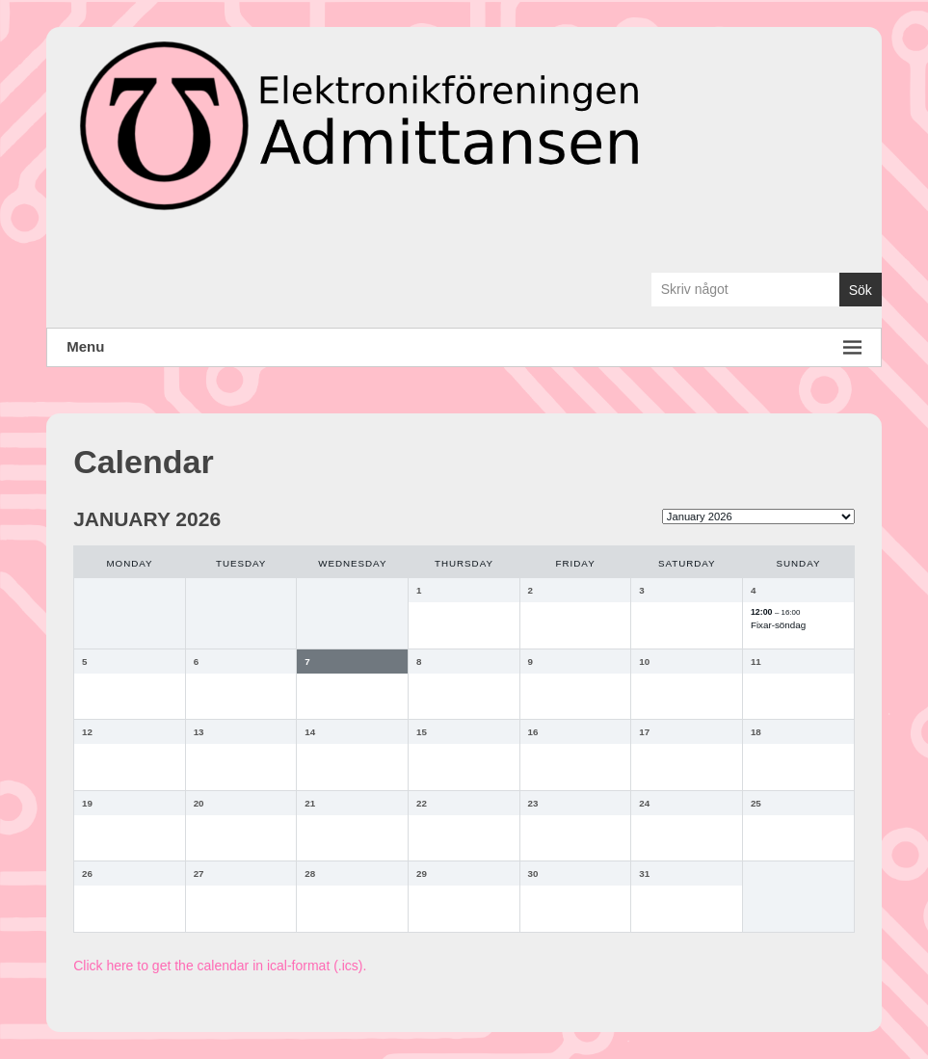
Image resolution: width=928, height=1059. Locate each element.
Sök (860, 290)
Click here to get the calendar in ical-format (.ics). (219, 965)
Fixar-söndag (778, 625)
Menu (464, 347)
